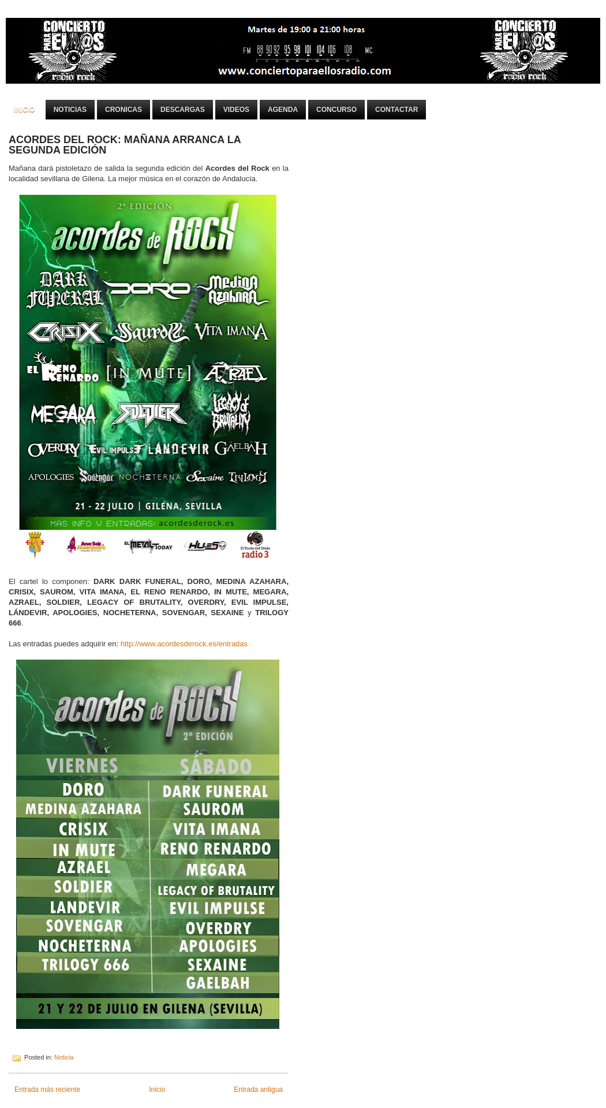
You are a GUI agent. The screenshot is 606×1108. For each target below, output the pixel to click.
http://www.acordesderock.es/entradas (185, 643)
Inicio (24, 110)
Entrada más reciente (47, 1089)
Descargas (182, 110)
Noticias (70, 110)
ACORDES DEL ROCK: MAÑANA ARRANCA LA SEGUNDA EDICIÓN (125, 144)
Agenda (283, 110)
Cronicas (123, 110)
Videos (236, 110)
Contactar (396, 110)
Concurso (336, 110)
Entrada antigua (258, 1089)
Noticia (64, 1057)
